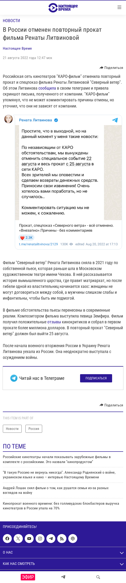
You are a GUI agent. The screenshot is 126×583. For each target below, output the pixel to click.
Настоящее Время (17, 48)
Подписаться (96, 378)
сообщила (47, 88)
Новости (11, 20)
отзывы (54, 321)
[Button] (111, 67)
